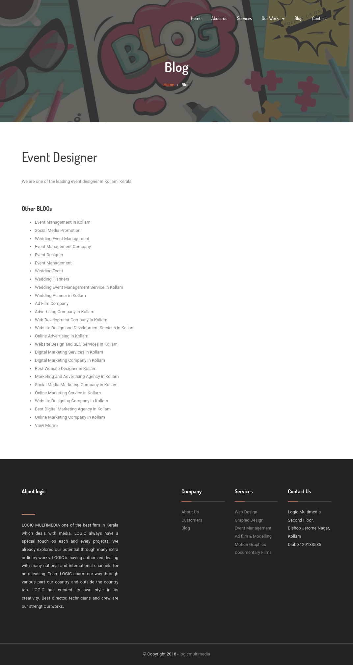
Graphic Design (249, 520)
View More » (46, 425)
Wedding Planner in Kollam (60, 295)
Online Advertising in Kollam (61, 335)
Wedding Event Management (62, 238)
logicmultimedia (194, 654)
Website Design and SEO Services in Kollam (76, 344)
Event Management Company (63, 246)
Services (244, 18)
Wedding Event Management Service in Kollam (79, 287)
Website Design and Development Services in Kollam (85, 327)
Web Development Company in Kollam (71, 319)
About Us (190, 511)
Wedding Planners (52, 279)
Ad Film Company (51, 303)
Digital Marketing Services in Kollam (69, 352)
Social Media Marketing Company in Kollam (76, 384)
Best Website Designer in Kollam (65, 368)
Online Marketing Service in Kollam (68, 392)
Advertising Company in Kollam (65, 311)
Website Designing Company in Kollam (71, 400)
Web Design (246, 511)
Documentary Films (253, 552)
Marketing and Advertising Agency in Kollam (77, 376)
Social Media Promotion (57, 230)
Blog (298, 18)
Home (196, 18)
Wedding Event (49, 270)
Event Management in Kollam (63, 222)
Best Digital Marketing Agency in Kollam (73, 408)
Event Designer (49, 254)
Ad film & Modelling (253, 536)
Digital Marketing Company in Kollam (70, 360)
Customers (191, 520)
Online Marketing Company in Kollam (70, 417)
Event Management (53, 262)
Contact (319, 18)
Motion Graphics (250, 544)
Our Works (273, 18)
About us (219, 18)
